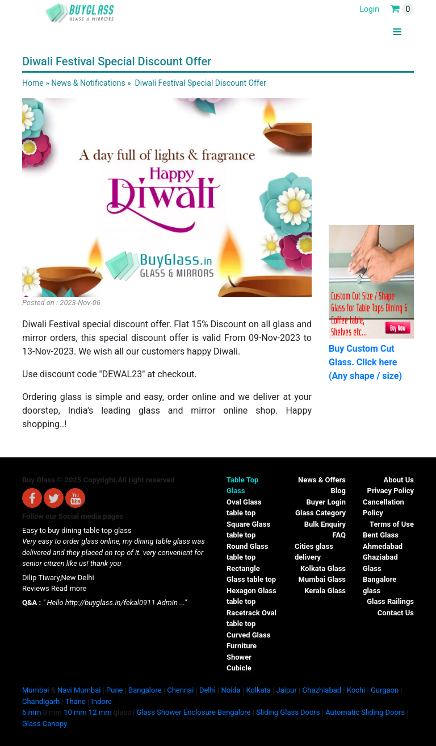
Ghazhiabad (321, 690)
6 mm (31, 712)
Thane (75, 701)
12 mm (100, 712)
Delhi (207, 690)
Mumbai (35, 690)
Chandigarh (41, 701)
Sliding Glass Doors (288, 712)
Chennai (180, 690)
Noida (230, 690)
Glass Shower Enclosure (175, 712)
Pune (114, 690)
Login (369, 9)
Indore (101, 701)
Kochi (356, 690)
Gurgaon (385, 690)
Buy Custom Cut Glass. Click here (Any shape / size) (365, 362)
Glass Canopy (44, 723)
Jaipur (286, 690)
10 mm (75, 712)
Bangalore (144, 690)
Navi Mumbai (78, 690)
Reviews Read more (54, 588)
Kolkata (258, 690)
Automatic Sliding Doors (365, 712)
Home (33, 82)
